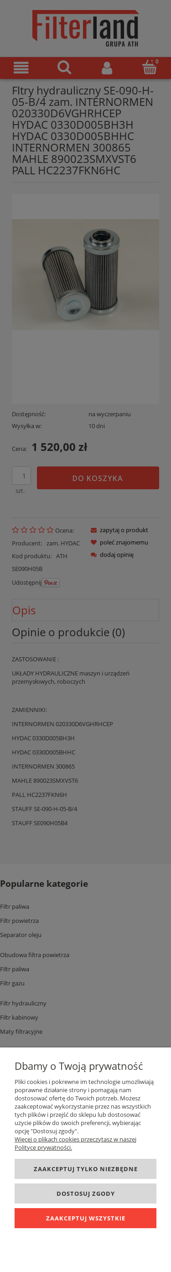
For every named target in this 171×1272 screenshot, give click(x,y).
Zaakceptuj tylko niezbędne (86, 1169)
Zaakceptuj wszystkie (85, 1218)
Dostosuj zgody (86, 1193)
